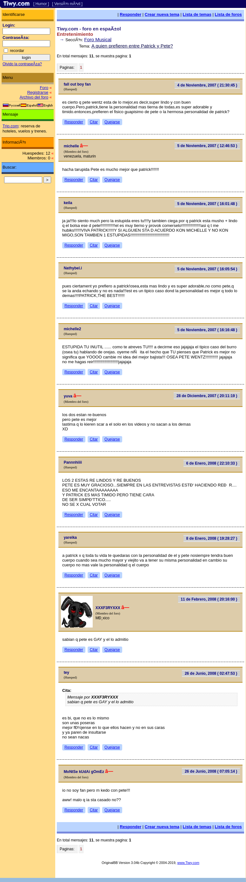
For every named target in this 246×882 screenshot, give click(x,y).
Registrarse (37, 92)
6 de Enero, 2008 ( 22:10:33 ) (211, 463)
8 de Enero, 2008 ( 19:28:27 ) (211, 538)
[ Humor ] (41, 4)
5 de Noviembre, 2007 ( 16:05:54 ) (207, 269)
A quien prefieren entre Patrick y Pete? (132, 45)
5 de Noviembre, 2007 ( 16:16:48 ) (207, 330)
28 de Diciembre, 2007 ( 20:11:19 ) (206, 396)
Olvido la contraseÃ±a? (22, 64)
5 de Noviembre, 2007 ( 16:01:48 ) (207, 204)
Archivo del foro (34, 97)
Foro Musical (97, 39)
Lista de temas (197, 14)
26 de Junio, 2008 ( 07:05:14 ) (211, 771)
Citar (94, 122)
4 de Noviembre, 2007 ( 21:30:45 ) (207, 85)
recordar (17, 50)
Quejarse (112, 122)
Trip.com (10, 126)
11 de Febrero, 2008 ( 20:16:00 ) (209, 599)
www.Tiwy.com (188, 863)
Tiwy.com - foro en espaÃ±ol (89, 28)
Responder (130, 14)
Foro (44, 87)
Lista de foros (228, 14)
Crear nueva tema (162, 14)
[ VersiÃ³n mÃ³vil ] (67, 4)
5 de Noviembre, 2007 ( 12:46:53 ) (207, 146)
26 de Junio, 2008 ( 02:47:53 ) (211, 673)
